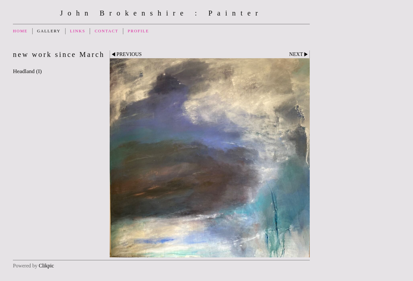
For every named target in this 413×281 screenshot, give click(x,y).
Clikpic (46, 265)
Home (20, 31)
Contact (106, 31)
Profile (138, 31)
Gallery (49, 31)
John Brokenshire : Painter (161, 13)
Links (78, 31)
